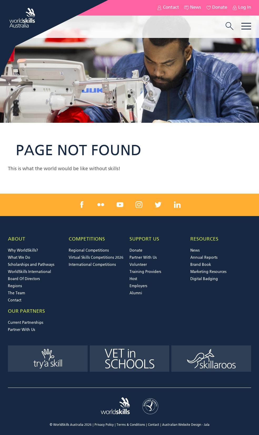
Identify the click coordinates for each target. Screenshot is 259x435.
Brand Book (200, 265)
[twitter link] (158, 205)
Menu (246, 26)
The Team (16, 293)
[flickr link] (101, 205)
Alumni (136, 293)
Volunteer (138, 265)
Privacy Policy (104, 425)
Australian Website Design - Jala (186, 425)
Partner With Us (143, 258)
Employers (138, 286)
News (192, 8)
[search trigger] (229, 26)
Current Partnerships (25, 323)
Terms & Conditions (131, 425)
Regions (15, 286)
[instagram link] (139, 205)
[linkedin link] (177, 205)
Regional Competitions (89, 250)
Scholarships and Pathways (31, 265)
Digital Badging (204, 279)
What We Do (19, 258)
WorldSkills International (29, 272)
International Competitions (92, 265)
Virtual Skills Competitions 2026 (96, 258)
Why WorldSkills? (23, 250)
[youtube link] (120, 205)
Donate (216, 8)
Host (133, 279)
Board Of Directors (24, 279)
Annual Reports (203, 258)
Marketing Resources (208, 272)
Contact (168, 8)
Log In (241, 8)
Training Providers (145, 272)
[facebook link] (82, 205)
